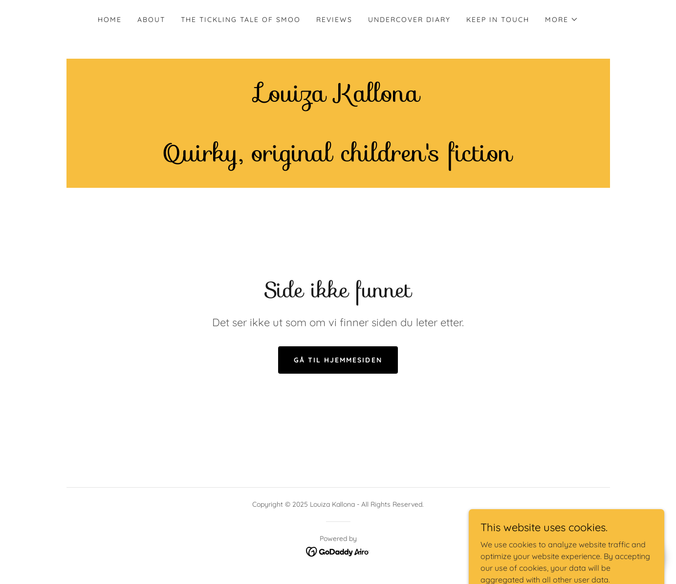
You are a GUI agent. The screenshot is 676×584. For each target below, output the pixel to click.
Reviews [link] (334, 19)
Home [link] (110, 19)
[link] (338, 158)
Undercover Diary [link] (409, 19)
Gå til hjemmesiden (338, 360)
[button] (561, 19)
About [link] (151, 19)
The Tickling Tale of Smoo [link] (241, 19)
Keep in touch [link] (497, 19)
